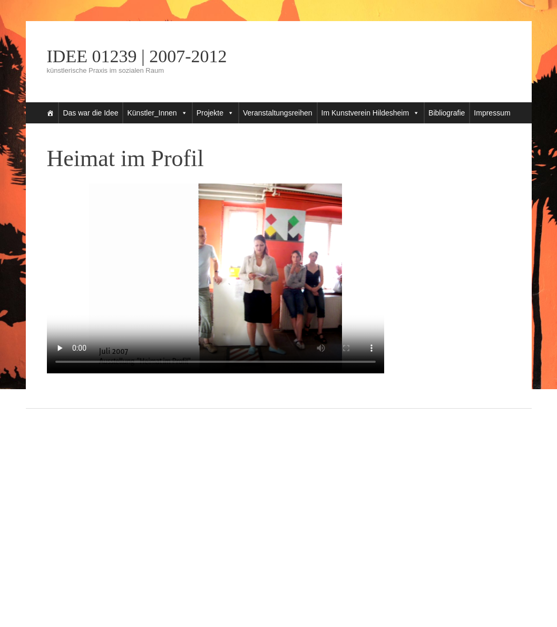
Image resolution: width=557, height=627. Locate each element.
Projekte (210, 113)
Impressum (492, 113)
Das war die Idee (90, 113)
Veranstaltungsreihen (277, 113)
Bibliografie (446, 113)
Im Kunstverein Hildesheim (365, 113)
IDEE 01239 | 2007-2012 (137, 56)
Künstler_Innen (152, 113)
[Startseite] (50, 112)
